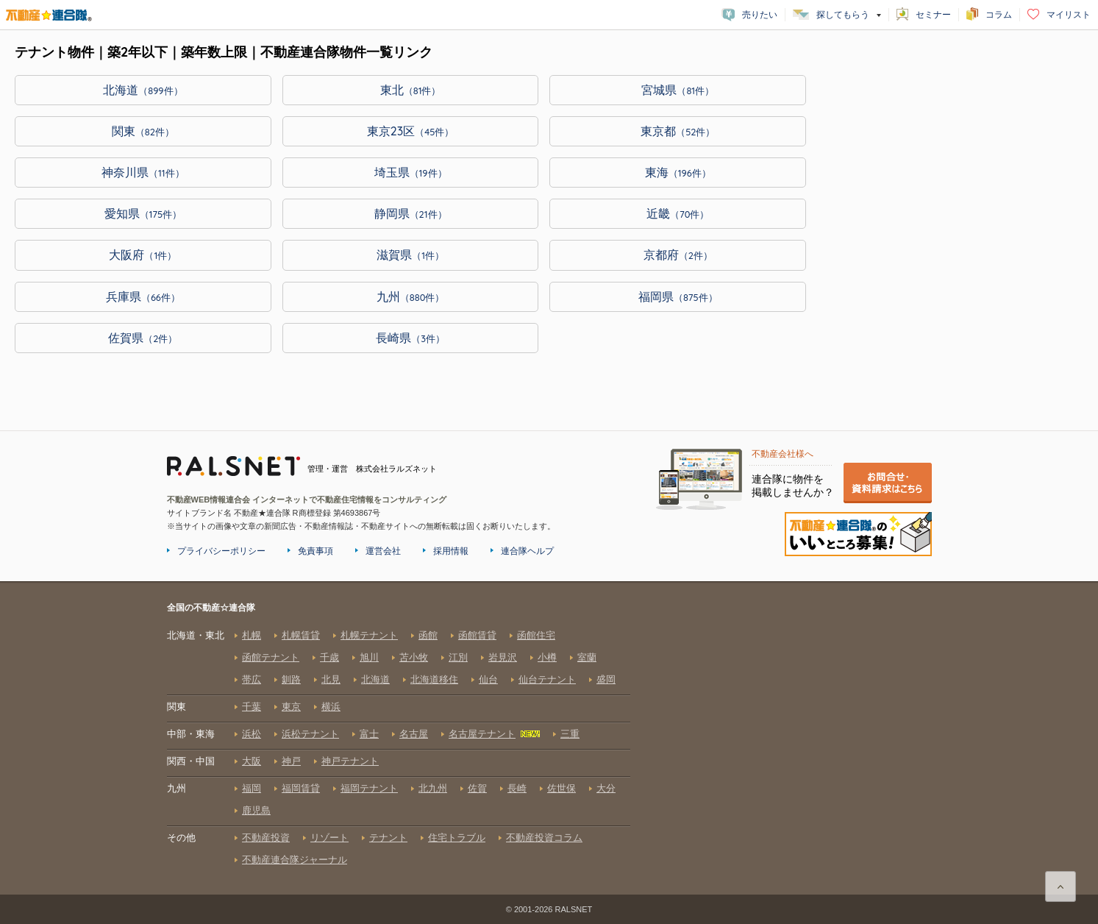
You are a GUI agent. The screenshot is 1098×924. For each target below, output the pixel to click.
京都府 (678, 254)
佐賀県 (142, 337)
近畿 (677, 213)
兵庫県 (143, 296)
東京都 (678, 131)
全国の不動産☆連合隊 (398, 747)
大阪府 (143, 254)
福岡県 (678, 296)
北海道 (142, 89)
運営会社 (383, 551)
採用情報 (450, 551)
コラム (998, 15)
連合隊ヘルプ (527, 551)
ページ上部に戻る (1060, 886)
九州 (411, 296)
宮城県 (677, 89)
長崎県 (410, 337)
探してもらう (842, 15)
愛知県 (143, 213)
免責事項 (315, 551)
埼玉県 (410, 172)
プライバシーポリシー (221, 551)
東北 (410, 89)
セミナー (933, 15)
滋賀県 (410, 254)
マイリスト (1069, 15)
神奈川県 (143, 172)
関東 (143, 131)
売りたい (759, 15)
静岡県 (410, 213)
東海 (678, 172)
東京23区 (410, 131)
